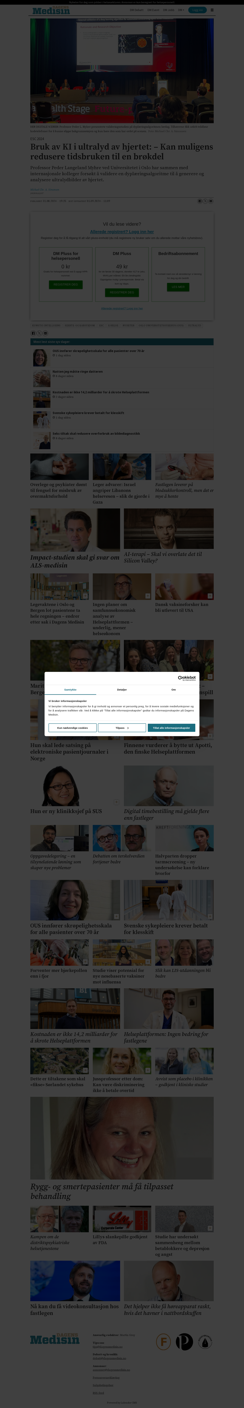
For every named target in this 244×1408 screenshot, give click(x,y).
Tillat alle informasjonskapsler (171, 727)
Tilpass (122, 727)
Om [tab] (173, 689)
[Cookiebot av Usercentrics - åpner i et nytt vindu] (181, 678)
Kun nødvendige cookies (72, 727)
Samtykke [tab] (70, 689)
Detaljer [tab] (122, 689)
